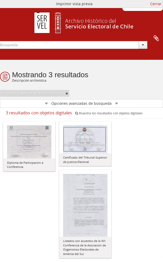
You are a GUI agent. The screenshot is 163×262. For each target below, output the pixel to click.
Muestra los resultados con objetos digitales (109, 113)
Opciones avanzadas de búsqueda (81, 103)
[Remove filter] (67, 93)
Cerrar (155, 3)
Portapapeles (156, 38)
